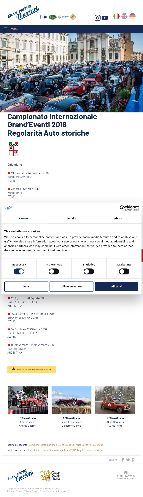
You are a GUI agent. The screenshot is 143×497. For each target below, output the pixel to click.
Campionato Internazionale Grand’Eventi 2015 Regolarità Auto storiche (65, 450)
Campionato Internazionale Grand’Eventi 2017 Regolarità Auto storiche (66, 444)
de (132, 17)
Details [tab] (71, 218)
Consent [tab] (25, 218)
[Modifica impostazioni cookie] (54, 491)
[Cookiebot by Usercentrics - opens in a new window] (122, 208)
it (116, 17)
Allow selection (71, 286)
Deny (26, 286)
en (124, 17)
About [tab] (118, 218)
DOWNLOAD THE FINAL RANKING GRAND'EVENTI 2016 (34, 369)
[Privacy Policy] (14, 491)
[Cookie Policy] (31, 491)
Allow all (117, 286)
